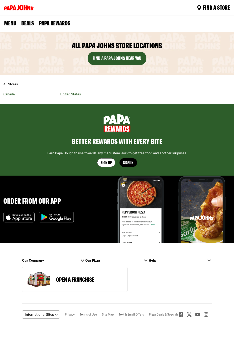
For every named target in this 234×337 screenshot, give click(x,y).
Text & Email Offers (131, 314)
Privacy (70, 314)
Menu (10, 23)
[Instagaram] (208, 314)
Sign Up (106, 162)
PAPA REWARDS (54, 23)
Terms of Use (88, 314)
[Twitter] (191, 314)
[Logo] (20, 7)
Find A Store (213, 7)
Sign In (128, 162)
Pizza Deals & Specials (164, 314)
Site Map (108, 314)
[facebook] (183, 314)
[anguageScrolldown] (40, 314)
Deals (27, 23)
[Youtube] (199, 314)
